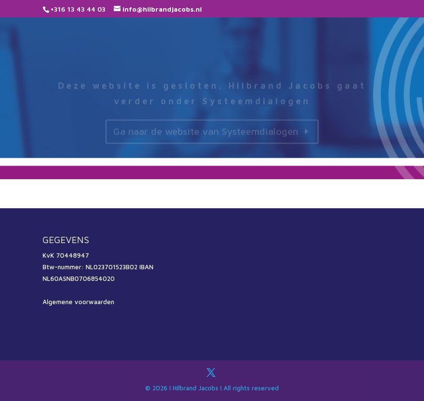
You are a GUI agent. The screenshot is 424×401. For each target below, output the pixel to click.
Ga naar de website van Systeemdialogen (205, 133)
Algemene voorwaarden (78, 302)
